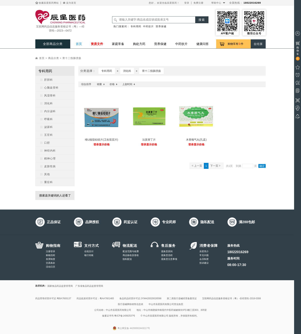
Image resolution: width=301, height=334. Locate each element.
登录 (186, 3)
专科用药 (136, 26)
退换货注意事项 (169, 259)
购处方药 (139, 44)
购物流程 (50, 255)
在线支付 (88, 251)
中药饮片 (148, 26)
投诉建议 (204, 263)
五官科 (48, 134)
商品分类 (53, 58)
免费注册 (198, 3)
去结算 (258, 44)
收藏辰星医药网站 (49, 3)
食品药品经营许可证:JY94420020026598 (140, 298)
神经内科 (50, 150)
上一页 (196, 165)
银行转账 (88, 255)
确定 (262, 165)
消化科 (48, 103)
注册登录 (50, 251)
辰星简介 (204, 251)
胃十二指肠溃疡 (71, 58)
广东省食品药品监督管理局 (89, 286)
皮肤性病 (50, 166)
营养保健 (161, 26)
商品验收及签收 (131, 255)
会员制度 (204, 259)
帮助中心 (216, 3)
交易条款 (50, 263)
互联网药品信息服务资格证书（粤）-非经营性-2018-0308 (231, 298)
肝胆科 (48, 79)
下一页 (215, 165)
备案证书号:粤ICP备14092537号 (118, 315)
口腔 (47, 142)
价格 (113, 84)
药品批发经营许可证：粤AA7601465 (95, 298)
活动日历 (50, 266)
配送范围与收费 (131, 251)
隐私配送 (127, 259)
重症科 (48, 182)
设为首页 (71, 3)
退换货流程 (167, 255)
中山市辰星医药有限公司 (118, 310)
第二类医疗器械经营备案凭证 (182, 298)
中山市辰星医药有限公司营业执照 (166, 304)
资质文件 (97, 44)
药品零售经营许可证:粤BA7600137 (53, 298)
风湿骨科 (50, 95)
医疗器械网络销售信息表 (130, 304)
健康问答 (202, 44)
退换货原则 (167, 251)
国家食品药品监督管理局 (60, 286)
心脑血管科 (51, 87)
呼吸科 (48, 119)
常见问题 (204, 255)
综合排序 (86, 84)
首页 (79, 44)
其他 (47, 174)
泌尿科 (48, 126)
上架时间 (128, 84)
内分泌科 (50, 111)
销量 (101, 84)
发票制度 (50, 259)
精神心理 (50, 158)
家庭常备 (118, 44)
